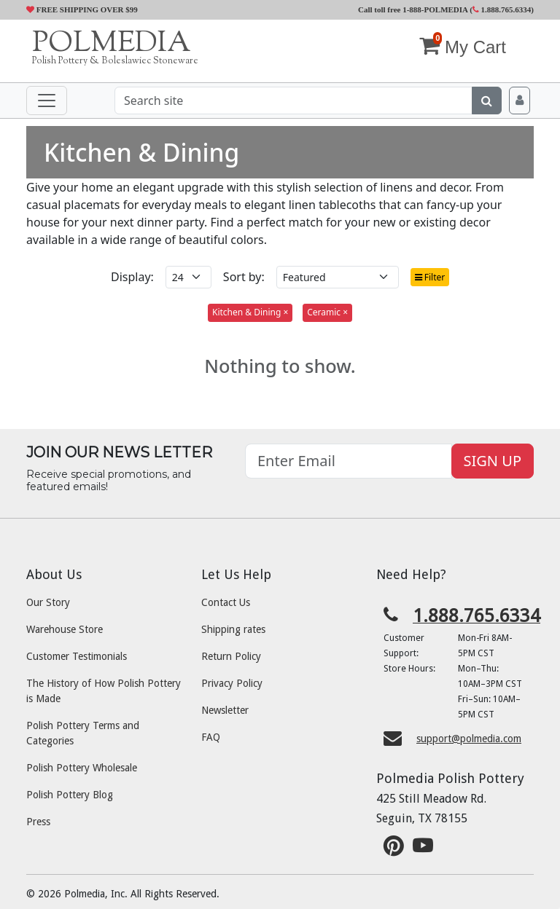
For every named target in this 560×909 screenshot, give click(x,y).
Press (38, 821)
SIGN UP (492, 461)
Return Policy (231, 656)
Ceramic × (327, 312)
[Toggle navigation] (46, 100)
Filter (430, 277)
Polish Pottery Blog (69, 794)
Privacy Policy (231, 683)
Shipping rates (233, 629)
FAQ (210, 737)
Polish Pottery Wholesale (81, 768)
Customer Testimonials (76, 656)
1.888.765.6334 (502, 9)
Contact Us (225, 602)
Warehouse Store (64, 629)
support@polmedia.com (468, 738)
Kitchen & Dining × (250, 312)
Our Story (48, 602)
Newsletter (225, 710)
